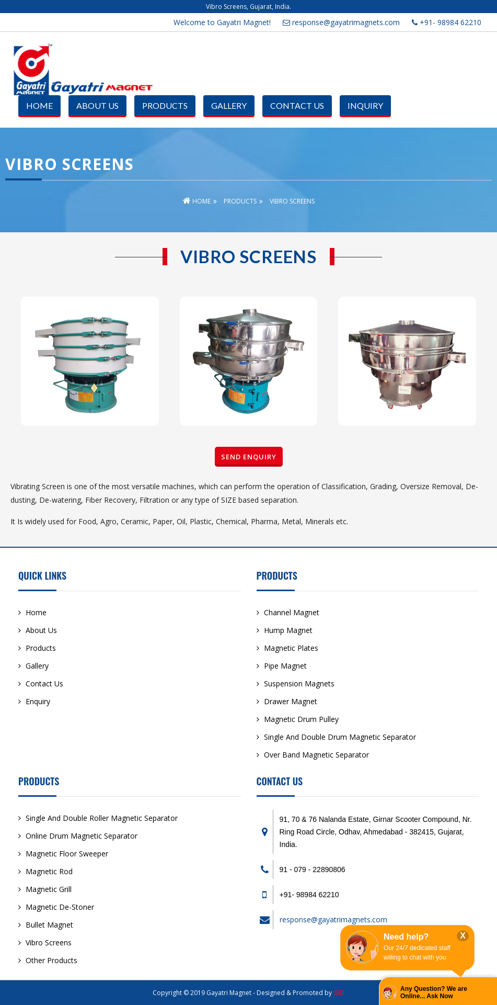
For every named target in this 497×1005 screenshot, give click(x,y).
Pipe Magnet (285, 666)
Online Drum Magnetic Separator (81, 836)
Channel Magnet (291, 612)
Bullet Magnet (49, 925)
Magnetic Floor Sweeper (67, 854)
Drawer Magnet (290, 701)
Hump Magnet (288, 630)
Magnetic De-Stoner (60, 907)
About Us (97, 105)
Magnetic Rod (49, 871)
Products (165, 105)
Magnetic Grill (49, 889)
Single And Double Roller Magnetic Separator (102, 818)
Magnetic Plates (291, 648)
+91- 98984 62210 (446, 22)
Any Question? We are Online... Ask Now (433, 992)
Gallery (229, 105)
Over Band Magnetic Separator (316, 755)
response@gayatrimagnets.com (341, 22)
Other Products (51, 960)
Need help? (406, 936)
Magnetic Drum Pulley (301, 719)
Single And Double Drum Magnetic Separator (340, 737)
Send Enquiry (248, 456)
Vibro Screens (49, 942)
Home (39, 105)
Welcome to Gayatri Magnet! (222, 22)
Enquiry (38, 701)
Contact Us (297, 105)
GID (338, 992)
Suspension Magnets (299, 683)
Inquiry (365, 105)
